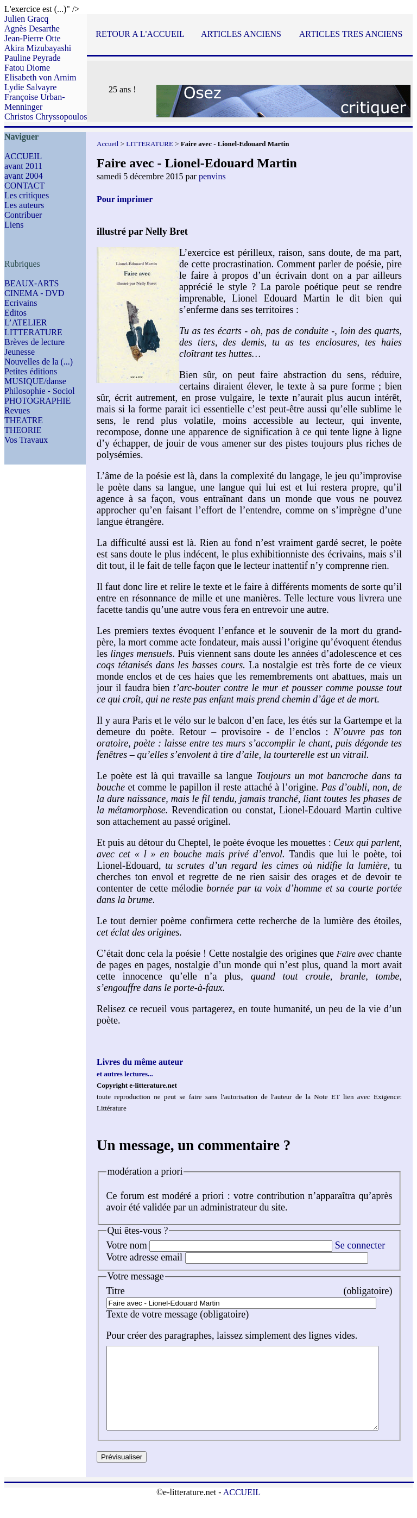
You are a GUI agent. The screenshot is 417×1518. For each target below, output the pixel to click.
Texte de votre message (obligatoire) (177, 1314)
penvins (212, 176)
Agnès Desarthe (32, 28)
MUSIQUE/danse (35, 381)
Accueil (107, 144)
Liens (14, 224)
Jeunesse (19, 351)
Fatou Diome (27, 67)
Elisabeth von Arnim (40, 77)
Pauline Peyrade (32, 57)
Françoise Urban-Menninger (34, 101)
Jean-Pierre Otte (32, 38)
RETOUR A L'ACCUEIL (140, 34)
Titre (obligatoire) (258, 1290)
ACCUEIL (23, 156)
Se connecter (360, 1245)
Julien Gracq (26, 18)
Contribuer (23, 214)
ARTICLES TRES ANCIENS (351, 34)
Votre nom (126, 1245)
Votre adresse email (144, 1257)
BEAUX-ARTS (31, 283)
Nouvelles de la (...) (38, 361)
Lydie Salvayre (30, 87)
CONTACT (24, 185)
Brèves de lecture (34, 342)
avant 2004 (23, 175)
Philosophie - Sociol (39, 391)
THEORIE (22, 430)
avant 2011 (23, 166)
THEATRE (23, 420)
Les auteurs (24, 205)
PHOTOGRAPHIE (37, 400)
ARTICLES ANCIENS (241, 34)
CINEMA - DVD (34, 293)
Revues (17, 410)
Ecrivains (20, 303)
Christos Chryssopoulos (45, 116)
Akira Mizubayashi (37, 48)
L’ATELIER (25, 322)
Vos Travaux (26, 439)
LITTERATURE (33, 332)
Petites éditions (30, 371)
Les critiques (26, 195)
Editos (15, 312)
